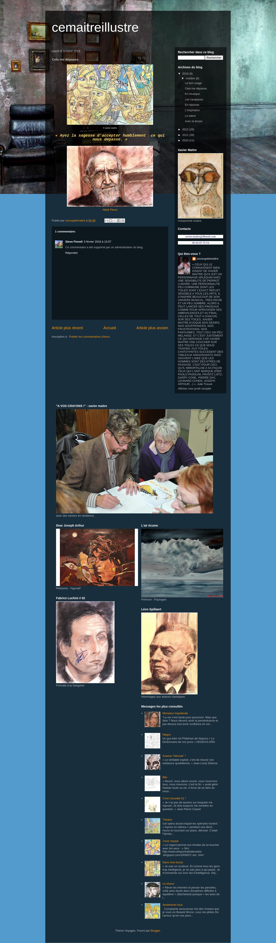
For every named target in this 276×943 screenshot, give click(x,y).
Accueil (109, 328)
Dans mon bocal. (172, 862)
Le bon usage (193, 83)
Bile (164, 777)
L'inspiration (192, 110)
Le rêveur (168, 883)
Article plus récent (67, 328)
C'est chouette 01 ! (174, 798)
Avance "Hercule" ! (174, 756)
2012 (185, 129)
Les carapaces (194, 99)
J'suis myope (170, 841)
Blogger (155, 930)
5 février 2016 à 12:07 (97, 241)
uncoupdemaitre (207, 258)
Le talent (190, 115)
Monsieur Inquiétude (175, 713)
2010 (185, 140)
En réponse (192, 104)
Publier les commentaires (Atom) (89, 336)
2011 (185, 135)
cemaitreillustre (95, 27)
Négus (166, 734)
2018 (185, 73)
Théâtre (167, 819)
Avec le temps (193, 121)
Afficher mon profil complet (194, 388)
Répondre (71, 252)
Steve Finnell (74, 241)
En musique (192, 93)
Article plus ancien (152, 328)
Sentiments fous (172, 904)
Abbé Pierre (110, 209)
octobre (191, 78)
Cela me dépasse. (196, 88)
